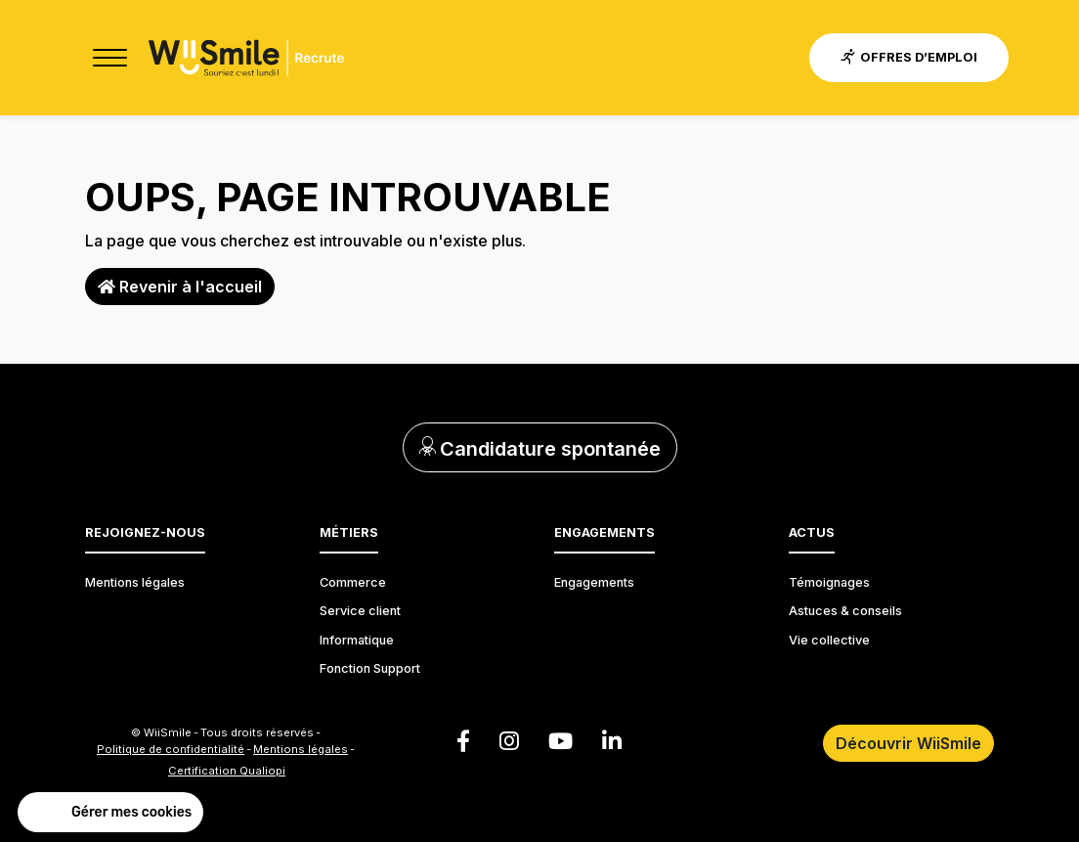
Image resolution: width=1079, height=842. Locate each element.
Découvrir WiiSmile (908, 743)
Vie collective (829, 640)
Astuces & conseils (845, 610)
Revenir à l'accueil (180, 286)
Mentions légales (135, 582)
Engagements (594, 582)
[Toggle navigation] (109, 58)
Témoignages (829, 582)
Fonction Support (370, 668)
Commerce (353, 582)
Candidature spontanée (540, 449)
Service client (360, 610)
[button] (110, 812)
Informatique (357, 640)
